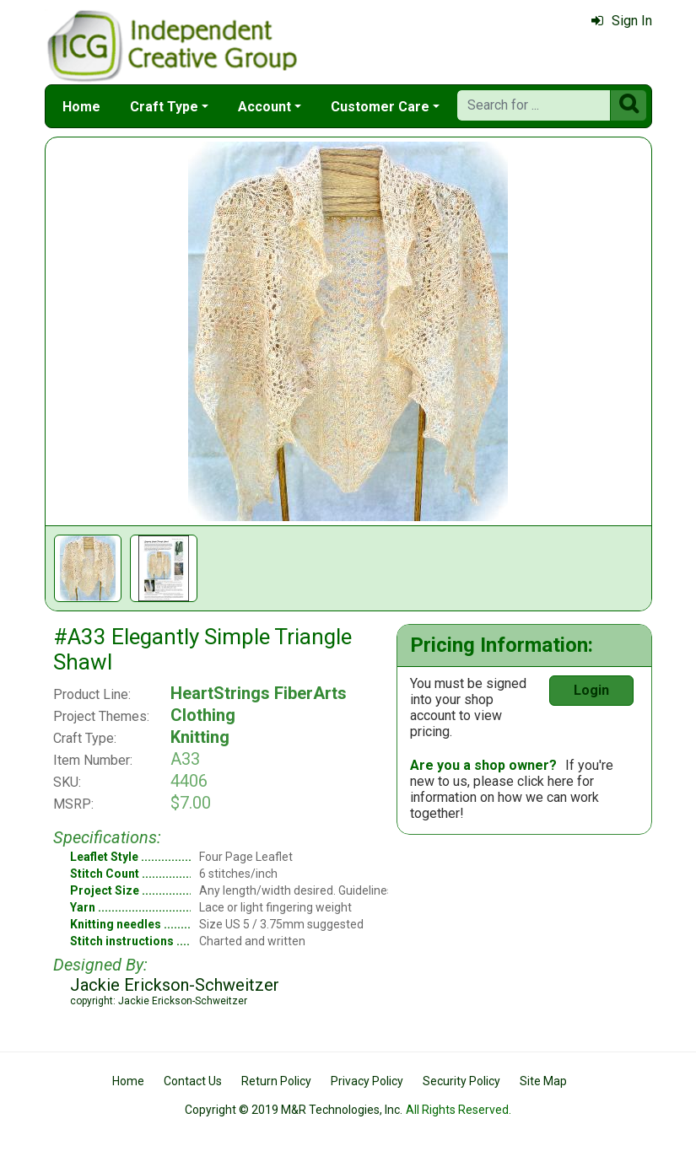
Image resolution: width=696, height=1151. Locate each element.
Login (591, 690)
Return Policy (276, 1081)
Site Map (543, 1081)
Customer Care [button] (380, 107)
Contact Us (193, 1081)
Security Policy (461, 1081)
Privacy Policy (367, 1081)
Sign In (621, 21)
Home (81, 107)
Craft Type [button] (164, 107)
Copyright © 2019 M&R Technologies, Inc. (293, 1109)
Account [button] (264, 107)
